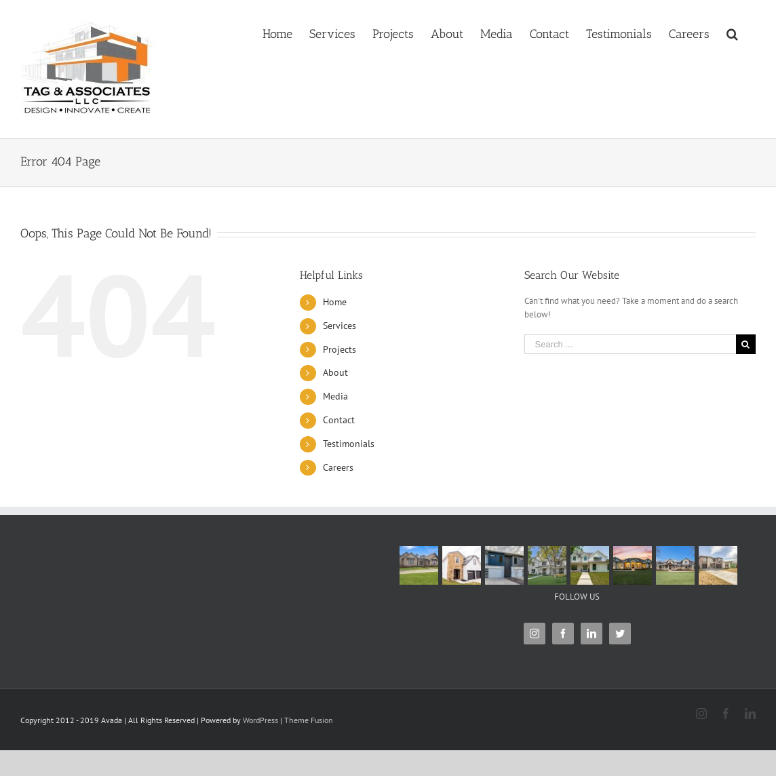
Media (335, 396)
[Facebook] (563, 633)
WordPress (260, 720)
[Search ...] (630, 344)
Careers (338, 467)
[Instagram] (534, 633)
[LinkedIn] (591, 633)
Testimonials (348, 444)
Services (339, 325)
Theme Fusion (308, 720)
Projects (339, 349)
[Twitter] (620, 633)
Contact (339, 420)
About (335, 372)
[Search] (732, 28)
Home (335, 302)
